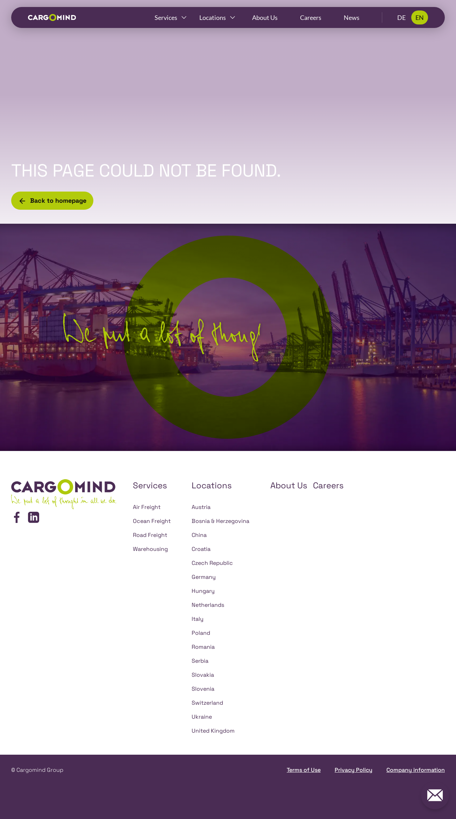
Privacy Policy (353, 770)
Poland (201, 633)
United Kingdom (213, 730)
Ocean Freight (152, 521)
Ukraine (202, 716)
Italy (198, 619)
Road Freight (150, 535)
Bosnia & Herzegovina (220, 521)
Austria (201, 507)
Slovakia (203, 674)
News (351, 17)
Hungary (203, 591)
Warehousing (150, 549)
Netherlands (208, 605)
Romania (203, 647)
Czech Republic (212, 563)
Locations (212, 17)
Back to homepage (52, 200)
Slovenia (203, 688)
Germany (204, 577)
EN (419, 17)
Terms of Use (304, 770)
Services (166, 17)
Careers (310, 17)
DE (401, 17)
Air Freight (147, 507)
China (199, 535)
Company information (415, 770)
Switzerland (207, 702)
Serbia (200, 660)
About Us (265, 17)
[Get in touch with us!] (435, 795)
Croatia (201, 549)
